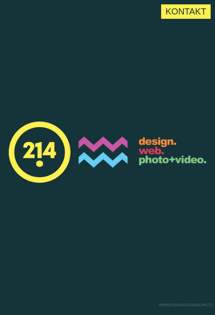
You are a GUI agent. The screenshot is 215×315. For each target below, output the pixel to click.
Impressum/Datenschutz (186, 305)
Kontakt (186, 11)
